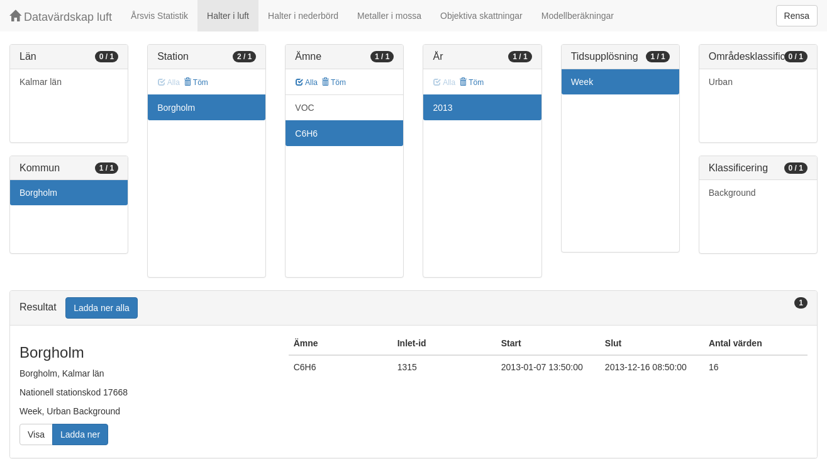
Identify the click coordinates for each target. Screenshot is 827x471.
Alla (307, 82)
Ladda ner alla (102, 308)
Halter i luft (228, 16)
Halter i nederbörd (303, 16)
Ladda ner (80, 434)
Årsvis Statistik (159, 16)
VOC (304, 108)
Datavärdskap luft (60, 16)
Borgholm (38, 193)
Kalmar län (40, 82)
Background (732, 193)
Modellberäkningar (577, 16)
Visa (36, 434)
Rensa (796, 16)
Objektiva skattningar (481, 16)
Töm (196, 82)
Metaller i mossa (389, 16)
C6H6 (306, 133)
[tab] (413, 308)
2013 (442, 108)
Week (582, 82)
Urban (721, 82)
